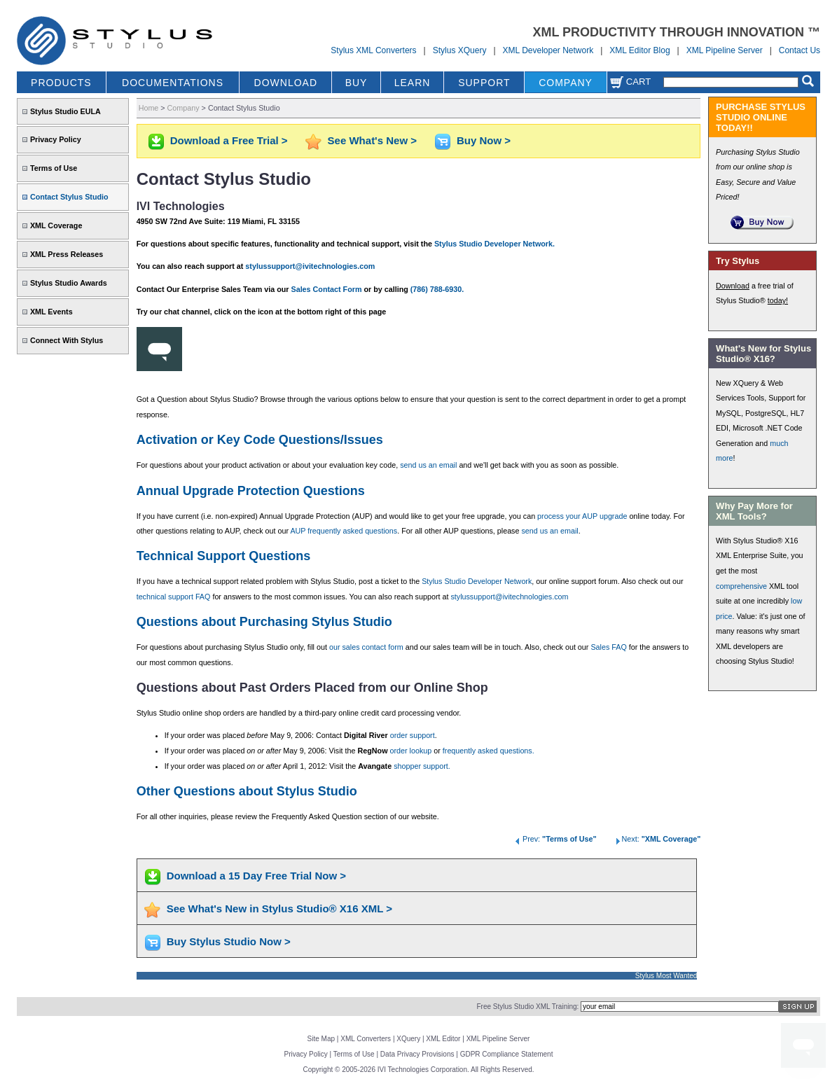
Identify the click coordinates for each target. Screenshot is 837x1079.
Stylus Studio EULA (65, 111)
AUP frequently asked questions (343, 531)
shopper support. (422, 766)
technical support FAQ (174, 596)
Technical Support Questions (224, 556)
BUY (356, 82)
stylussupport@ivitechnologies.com (310, 266)
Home (149, 108)
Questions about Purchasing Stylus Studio (264, 622)
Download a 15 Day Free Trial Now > (256, 876)
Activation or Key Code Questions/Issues (260, 440)
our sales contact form (366, 647)
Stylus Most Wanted (666, 976)
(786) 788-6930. (437, 289)
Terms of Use (53, 168)
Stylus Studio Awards (68, 283)
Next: (657, 839)
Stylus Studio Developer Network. (494, 243)
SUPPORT (484, 82)
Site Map (321, 1039)
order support (412, 735)
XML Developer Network (548, 50)
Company (183, 108)
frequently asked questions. (488, 750)
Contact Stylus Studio (69, 197)
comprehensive (741, 586)
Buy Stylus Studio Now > (229, 941)
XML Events (51, 311)
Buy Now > (484, 140)
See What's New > (372, 140)
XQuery (408, 1039)
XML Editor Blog (639, 50)
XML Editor (443, 1039)
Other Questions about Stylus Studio (247, 791)
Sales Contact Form (326, 289)
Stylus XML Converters (373, 50)
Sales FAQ (608, 647)
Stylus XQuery (460, 50)
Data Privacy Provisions (417, 1054)
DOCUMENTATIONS (172, 82)
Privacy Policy (55, 139)
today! (778, 300)
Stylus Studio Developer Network (477, 581)
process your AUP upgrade (582, 516)
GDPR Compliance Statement (506, 1054)
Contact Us (799, 50)
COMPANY (566, 82)
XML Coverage (56, 225)
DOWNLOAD (285, 82)
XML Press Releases (66, 254)
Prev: (555, 839)
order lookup (411, 750)
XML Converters (365, 1039)
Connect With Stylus (66, 340)
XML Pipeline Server (724, 50)
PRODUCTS (61, 82)
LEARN (412, 82)
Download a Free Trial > (229, 140)
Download (732, 285)
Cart (630, 81)
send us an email (428, 465)
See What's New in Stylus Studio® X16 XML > (279, 908)
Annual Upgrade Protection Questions (251, 491)
